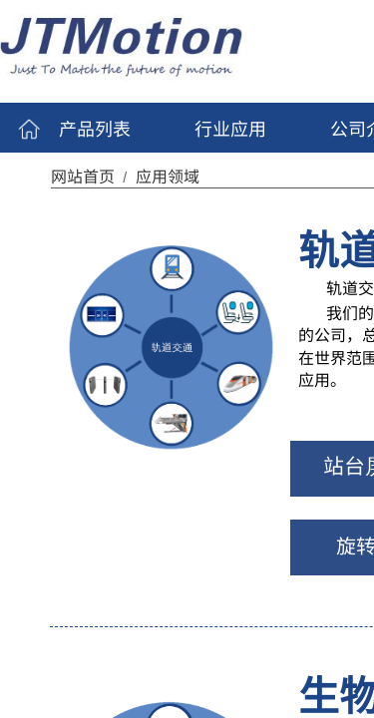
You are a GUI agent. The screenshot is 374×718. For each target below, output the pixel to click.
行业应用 (230, 128)
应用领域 (167, 175)
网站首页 (83, 175)
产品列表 (95, 128)
